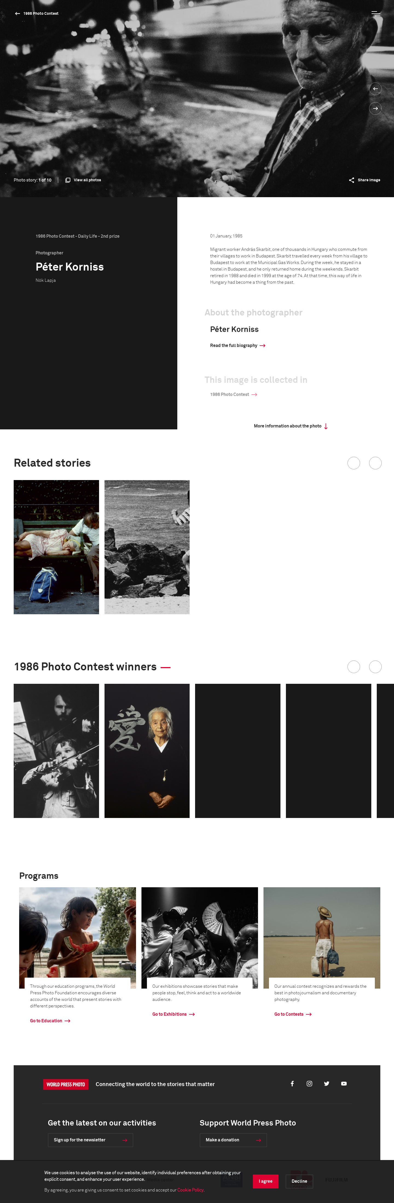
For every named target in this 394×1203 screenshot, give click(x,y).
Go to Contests (288, 1014)
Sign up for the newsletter (79, 1140)
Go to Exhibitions (169, 1014)
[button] (353, 463)
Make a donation (222, 1140)
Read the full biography (233, 345)
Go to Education (46, 1021)
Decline (299, 1181)
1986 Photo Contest (41, 14)
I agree (266, 1181)
